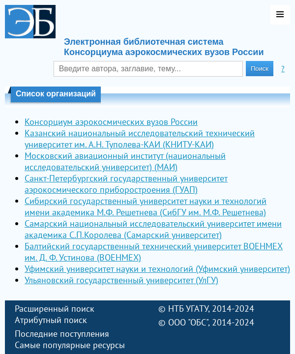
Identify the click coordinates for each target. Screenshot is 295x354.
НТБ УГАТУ (188, 308)
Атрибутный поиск (51, 319)
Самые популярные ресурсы (70, 345)
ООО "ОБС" (188, 322)
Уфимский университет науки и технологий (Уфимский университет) (157, 268)
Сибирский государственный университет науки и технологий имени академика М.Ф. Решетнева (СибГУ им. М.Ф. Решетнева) (145, 206)
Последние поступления (62, 333)
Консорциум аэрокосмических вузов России (111, 121)
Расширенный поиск (54, 308)
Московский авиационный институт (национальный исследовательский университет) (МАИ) (125, 161)
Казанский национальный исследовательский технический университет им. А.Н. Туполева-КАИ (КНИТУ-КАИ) (140, 138)
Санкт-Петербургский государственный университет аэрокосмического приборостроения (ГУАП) (126, 184)
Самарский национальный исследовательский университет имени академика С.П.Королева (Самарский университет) (153, 229)
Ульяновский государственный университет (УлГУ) (121, 280)
